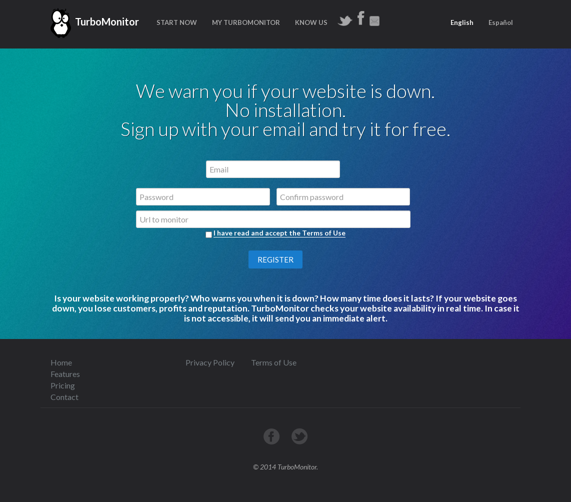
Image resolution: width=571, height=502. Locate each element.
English (462, 22)
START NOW (176, 22)
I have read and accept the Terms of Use (280, 232)
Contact (64, 397)
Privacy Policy (210, 362)
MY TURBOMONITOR (246, 22)
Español (500, 22)
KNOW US (311, 22)
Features (65, 373)
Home (61, 362)
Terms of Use (273, 362)
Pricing (62, 385)
